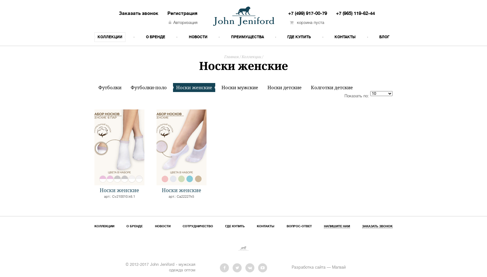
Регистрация (182, 14)
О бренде (155, 37)
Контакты (345, 37)
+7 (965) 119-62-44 (355, 14)
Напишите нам (337, 226)
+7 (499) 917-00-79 (307, 14)
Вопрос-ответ (299, 226)
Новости (198, 37)
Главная (231, 56)
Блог (384, 37)
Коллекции (110, 37)
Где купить (299, 37)
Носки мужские (239, 87)
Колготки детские (332, 87)
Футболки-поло (149, 87)
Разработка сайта (308, 268)
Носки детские (284, 87)
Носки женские (194, 87)
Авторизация (183, 23)
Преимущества (247, 37)
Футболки (109, 87)
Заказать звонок (138, 14)
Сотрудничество (198, 226)
